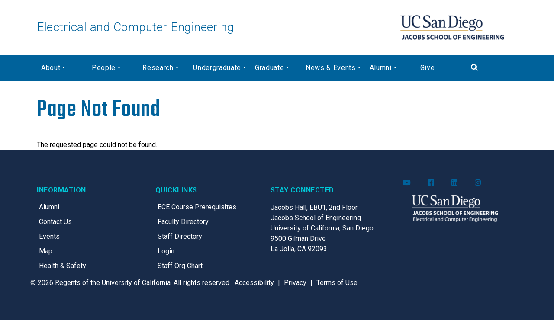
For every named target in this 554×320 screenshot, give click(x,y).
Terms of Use (337, 282)
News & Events (330, 68)
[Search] (492, 68)
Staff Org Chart (180, 266)
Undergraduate (217, 68)
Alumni (381, 68)
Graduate (269, 68)
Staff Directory (180, 236)
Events (49, 236)
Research (157, 68)
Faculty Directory (183, 222)
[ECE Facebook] (431, 183)
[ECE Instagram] (478, 183)
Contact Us (55, 222)
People (104, 68)
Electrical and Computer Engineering (135, 27)
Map (45, 251)
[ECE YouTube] (407, 183)
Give (427, 68)
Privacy (295, 282)
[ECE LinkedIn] (454, 183)
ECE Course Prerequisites (197, 207)
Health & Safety (62, 266)
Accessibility (254, 282)
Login (166, 251)
